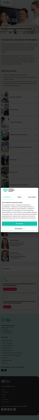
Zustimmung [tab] (6, 197)
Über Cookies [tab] (32, 197)
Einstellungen (19, 228)
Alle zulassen (19, 223)
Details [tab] (19, 197)
